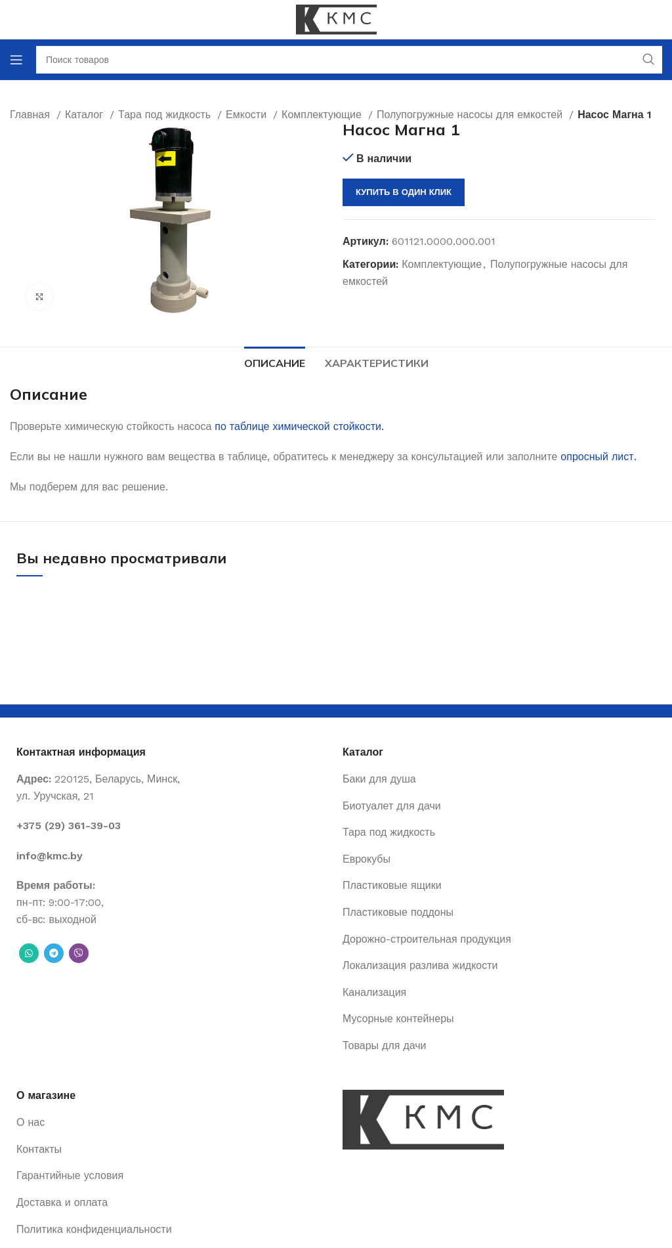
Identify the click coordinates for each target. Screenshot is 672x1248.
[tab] (274, 362)
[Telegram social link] (54, 953)
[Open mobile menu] (16, 60)
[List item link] (172, 825)
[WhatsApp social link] (29, 953)
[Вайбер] (79, 953)
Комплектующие (442, 264)
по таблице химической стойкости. (299, 426)
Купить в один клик (404, 192)
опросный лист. (598, 456)
